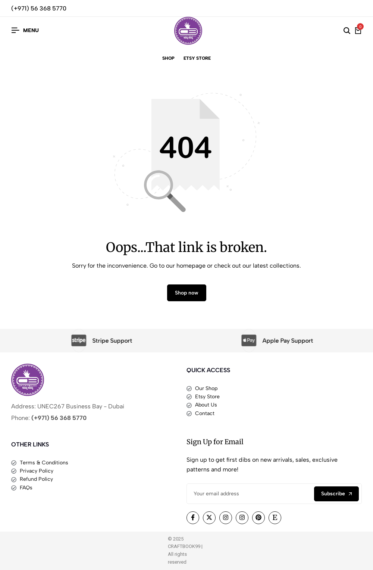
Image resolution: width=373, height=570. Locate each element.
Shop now (186, 293)
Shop (168, 58)
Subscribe (336, 493)
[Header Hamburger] (25, 30)
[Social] (192, 517)
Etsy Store (197, 58)
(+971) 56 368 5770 (38, 8)
